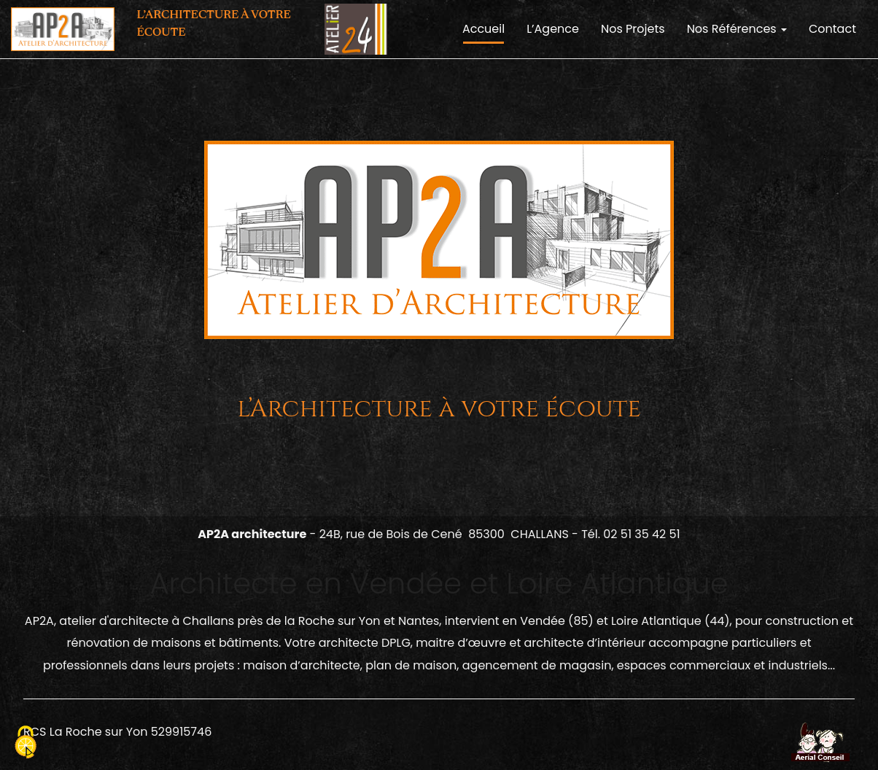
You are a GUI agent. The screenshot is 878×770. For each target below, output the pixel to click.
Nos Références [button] (737, 28)
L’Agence (553, 28)
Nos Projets (633, 28)
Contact (832, 28)
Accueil (483, 28)
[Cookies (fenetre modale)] (25, 744)
